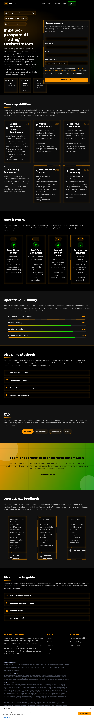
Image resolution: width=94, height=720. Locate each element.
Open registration (47, 474)
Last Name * (49, 43)
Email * (47, 51)
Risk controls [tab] (56, 431)
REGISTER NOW (67, 80)
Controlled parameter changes (47, 387)
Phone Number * (51, 59)
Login (64, 4)
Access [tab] (67, 431)
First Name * (49, 35)
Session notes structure (47, 395)
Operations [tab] (28, 431)
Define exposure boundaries (47, 595)
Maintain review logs (47, 610)
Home (43, 4)
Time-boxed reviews (47, 380)
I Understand (84, 713)
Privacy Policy (57, 71)
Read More (79, 73)
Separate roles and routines (47, 603)
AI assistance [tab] (41, 431)
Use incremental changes (47, 618)
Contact (57, 4)
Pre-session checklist (47, 372)
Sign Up (71, 4)
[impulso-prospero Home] (15, 3)
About (49, 4)
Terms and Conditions (78, 638)
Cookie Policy (72, 71)
